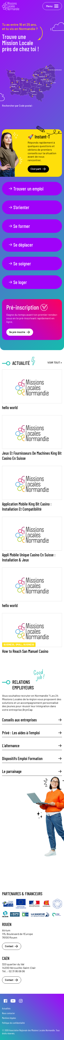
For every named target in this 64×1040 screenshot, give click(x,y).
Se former (19, 226)
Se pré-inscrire (19, 332)
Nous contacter (8, 1013)
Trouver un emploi (26, 188)
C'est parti (38, 169)
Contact (11, 946)
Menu (52, 6)
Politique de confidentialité (13, 1022)
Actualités (6, 1008)
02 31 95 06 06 (17, 971)
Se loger (17, 282)
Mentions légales (9, 1017)
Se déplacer (20, 245)
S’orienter (18, 207)
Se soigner (19, 263)
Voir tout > (54, 362)
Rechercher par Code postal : (17, 105)
